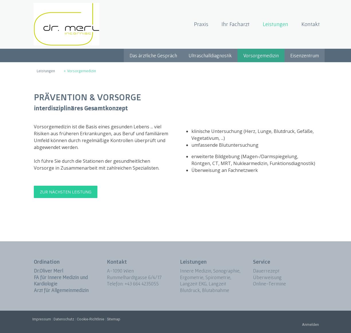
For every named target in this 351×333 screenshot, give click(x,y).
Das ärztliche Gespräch (153, 55)
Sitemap (113, 319)
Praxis (201, 24)
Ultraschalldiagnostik (210, 55)
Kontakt (310, 24)
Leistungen (275, 24)
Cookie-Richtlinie (90, 319)
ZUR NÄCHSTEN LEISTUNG (65, 192)
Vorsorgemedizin (261, 55)
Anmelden (310, 324)
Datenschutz (64, 319)
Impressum (41, 319)
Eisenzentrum (304, 55)
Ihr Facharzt (235, 24)
